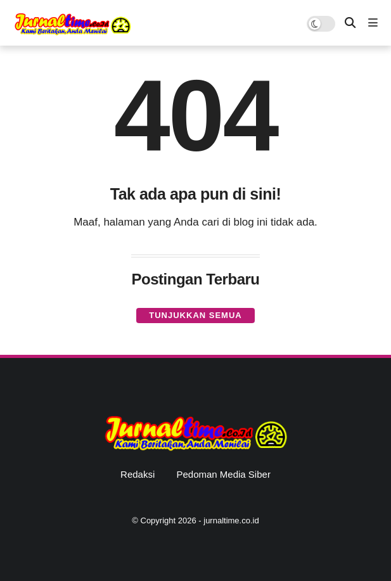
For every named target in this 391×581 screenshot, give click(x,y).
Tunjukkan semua (195, 315)
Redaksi (137, 474)
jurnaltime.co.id (231, 520)
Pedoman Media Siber (223, 474)
